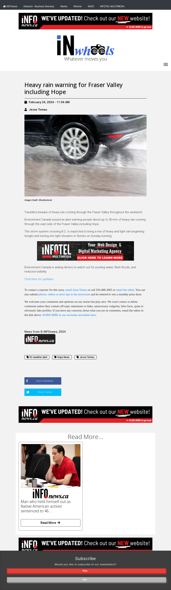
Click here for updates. (39, 279)
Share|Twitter (45, 392)
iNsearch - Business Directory (38, 6)
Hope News (62, 357)
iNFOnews (10, 6)
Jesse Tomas (38, 109)
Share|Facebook (44, 380)
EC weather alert (37, 357)
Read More (51, 523)
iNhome (77, 6)
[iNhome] (165, 64)
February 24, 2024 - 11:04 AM (47, 102)
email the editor (125, 289)
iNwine (63, 6)
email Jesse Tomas (76, 289)
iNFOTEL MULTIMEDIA (112, 6)
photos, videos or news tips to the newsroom (64, 294)
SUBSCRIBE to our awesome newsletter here (69, 315)
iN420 (91, 6)
